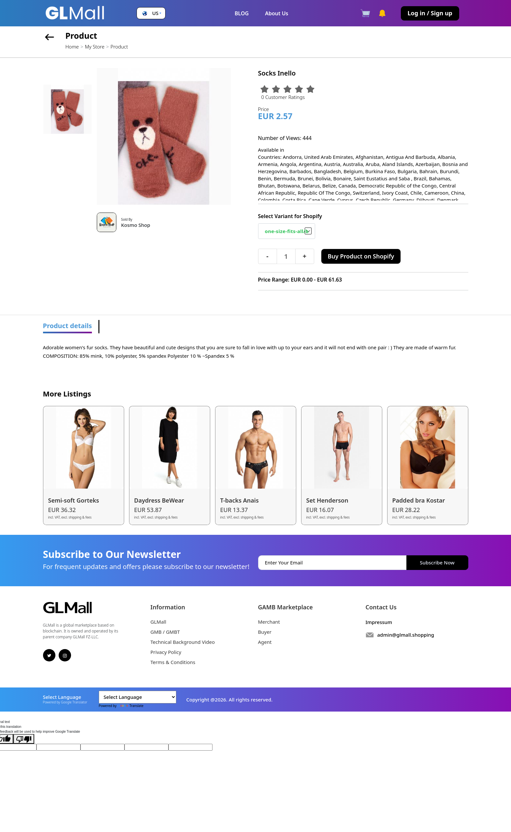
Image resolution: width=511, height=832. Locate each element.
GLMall (159, 621)
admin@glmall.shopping (405, 634)
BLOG (242, 13)
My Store (94, 46)
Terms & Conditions (173, 662)
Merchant (269, 621)
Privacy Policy (166, 652)
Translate (130, 705)
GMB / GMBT (165, 632)
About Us (276, 13)
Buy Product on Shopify (361, 256)
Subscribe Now (437, 562)
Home (72, 46)
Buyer (264, 632)
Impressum (379, 622)
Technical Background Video (183, 642)
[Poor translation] (23, 739)
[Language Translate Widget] (137, 697)
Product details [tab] (67, 325)
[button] (151, 13)
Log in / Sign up (430, 13)
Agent (265, 642)
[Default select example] (286, 231)
